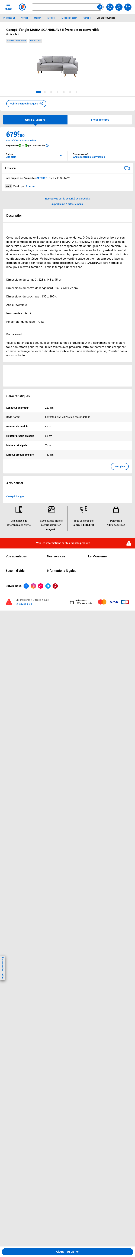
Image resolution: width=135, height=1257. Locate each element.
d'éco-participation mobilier (25, 140)
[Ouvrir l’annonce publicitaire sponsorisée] (67, 376)
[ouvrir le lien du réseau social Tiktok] (40, 586)
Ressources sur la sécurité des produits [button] (67, 198)
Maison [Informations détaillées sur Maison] (37, 18)
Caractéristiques (18, 396)
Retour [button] (10, 17)
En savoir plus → (25, 603)
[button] (26, 103)
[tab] (38, 92)
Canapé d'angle (15, 496)
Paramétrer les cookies (2, 968)
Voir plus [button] (120, 466)
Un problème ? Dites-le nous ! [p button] (67, 204)
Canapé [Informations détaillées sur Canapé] (87, 18)
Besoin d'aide (15, 570)
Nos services (56, 556)
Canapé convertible (16, 41)
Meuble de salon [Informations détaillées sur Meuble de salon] (69, 18)
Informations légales (61, 570)
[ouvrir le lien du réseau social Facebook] (26, 586)
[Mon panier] (127, 7)
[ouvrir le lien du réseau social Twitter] (48, 586)
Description (14, 215)
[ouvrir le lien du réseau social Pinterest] (55, 586)
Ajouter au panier (67, 1251)
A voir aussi (14, 483)
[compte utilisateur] (119, 7)
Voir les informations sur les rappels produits (63, 543)
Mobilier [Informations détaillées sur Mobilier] (51, 18)
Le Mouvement (99, 556)
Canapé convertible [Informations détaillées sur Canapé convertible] (106, 18)
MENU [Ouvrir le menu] (8, 6)
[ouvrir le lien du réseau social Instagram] (33, 586)
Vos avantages (16, 556)
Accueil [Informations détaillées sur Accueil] (24, 18)
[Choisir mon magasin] (110, 7)
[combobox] (67, 7)
